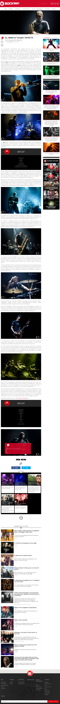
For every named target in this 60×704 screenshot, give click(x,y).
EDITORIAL (47, 682)
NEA (2, 679)
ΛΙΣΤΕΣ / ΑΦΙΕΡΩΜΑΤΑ (37, 9)
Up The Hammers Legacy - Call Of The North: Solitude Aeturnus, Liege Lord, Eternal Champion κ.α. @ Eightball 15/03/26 (51, 107)
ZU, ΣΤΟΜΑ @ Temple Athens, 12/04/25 (7, 484)
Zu (18, 459)
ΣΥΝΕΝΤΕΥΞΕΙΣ (26, 9)
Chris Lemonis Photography (22, 398)
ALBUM (11, 682)
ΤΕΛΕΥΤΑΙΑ (47, 37)
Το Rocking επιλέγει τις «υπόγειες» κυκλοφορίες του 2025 (51, 188)
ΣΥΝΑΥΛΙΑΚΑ (3, 682)
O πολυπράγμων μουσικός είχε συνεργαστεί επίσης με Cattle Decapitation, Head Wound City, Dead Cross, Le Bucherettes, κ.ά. (34, 489)
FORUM (53, 9)
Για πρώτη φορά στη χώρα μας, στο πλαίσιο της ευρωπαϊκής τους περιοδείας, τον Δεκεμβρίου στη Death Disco (7, 509)
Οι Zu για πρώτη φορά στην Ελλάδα (20, 504)
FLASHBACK (38, 690)
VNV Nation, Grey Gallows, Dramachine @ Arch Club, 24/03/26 (51, 92)
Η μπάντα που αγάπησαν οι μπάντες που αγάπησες (21, 507)
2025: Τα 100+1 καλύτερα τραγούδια (51, 179)
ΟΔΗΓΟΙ (37, 685)
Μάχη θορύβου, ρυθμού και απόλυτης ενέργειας (7, 488)
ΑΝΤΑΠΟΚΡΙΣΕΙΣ (21, 682)
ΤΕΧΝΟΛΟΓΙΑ (3, 688)
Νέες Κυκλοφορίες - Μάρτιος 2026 (51, 207)
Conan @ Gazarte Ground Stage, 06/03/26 (51, 153)
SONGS (11, 683)
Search (52, 4)
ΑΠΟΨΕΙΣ (47, 9)
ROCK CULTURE (47, 691)
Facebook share (2, 42)
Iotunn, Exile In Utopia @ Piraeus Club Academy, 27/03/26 (51, 76)
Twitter (58, 4)
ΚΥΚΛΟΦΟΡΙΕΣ (3, 683)
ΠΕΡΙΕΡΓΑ (3, 686)
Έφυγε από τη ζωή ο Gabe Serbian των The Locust (33, 484)
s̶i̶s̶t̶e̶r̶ (23, 459)
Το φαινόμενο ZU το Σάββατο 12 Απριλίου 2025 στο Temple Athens (21, 484)
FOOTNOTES (47, 690)
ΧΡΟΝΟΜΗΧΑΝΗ (39, 688)
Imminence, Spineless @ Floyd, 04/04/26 (51, 50)
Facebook (55, 4)
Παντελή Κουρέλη (10, 41)
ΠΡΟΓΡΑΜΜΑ (21, 683)
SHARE (16, 467)
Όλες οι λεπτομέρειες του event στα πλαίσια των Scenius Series (20, 488)
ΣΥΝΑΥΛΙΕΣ (17, 9)
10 (36, 683)
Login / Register (44, 3)
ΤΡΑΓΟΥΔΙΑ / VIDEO (4, 685)
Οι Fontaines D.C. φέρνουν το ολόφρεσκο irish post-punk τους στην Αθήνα (7, 503)
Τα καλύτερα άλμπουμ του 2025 (51, 170)
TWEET (26, 467)
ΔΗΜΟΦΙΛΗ (55, 37)
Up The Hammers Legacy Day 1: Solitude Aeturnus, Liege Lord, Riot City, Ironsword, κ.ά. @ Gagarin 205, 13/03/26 (51, 139)
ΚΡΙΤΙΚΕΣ (11, 9)
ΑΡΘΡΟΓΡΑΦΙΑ (38, 686)
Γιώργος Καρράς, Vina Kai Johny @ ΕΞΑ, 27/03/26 (51, 63)
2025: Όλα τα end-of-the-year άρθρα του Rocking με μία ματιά (51, 197)
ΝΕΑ (6, 9)
